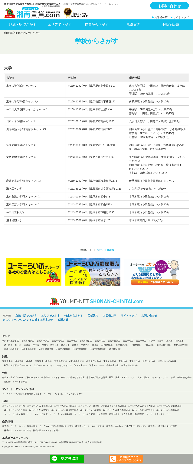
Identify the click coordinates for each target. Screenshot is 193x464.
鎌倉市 (161, 341)
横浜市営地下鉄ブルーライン (17, 365)
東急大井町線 (109, 361)
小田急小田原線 (76, 361)
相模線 (29, 361)
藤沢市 (169, 341)
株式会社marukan (114, 426)
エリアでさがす (59, 24)
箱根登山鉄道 (112, 365)
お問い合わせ (169, 6)
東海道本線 (7, 361)
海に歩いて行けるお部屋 (15, 381)
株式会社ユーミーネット (13, 426)
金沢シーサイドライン (44, 365)
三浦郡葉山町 (107, 345)
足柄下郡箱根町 (63, 349)
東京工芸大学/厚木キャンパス (23, 204)
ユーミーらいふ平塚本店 (13, 406)
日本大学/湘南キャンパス (21, 121)
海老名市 (65, 345)
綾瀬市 (95, 345)
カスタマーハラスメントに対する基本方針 (28, 319)
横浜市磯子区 (27, 341)
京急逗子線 (134, 361)
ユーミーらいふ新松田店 (167, 410)
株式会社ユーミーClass (38, 426)
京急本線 (123, 361)
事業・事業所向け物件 (181, 377)
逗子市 (18, 345)
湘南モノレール (96, 365)
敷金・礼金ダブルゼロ (12, 377)
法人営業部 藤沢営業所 (108, 414)
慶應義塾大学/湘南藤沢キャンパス (26, 129)
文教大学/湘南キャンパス (21, 156)
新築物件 (45, 377)
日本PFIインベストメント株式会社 (140, 426)
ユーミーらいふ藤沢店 (88, 406)
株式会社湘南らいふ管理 (62, 426)
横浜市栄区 (100, 341)
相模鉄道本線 (148, 361)
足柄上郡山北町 (28, 349)
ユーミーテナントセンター (158, 414)
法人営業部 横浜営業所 (132, 414)
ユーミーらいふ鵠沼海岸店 (169, 406)
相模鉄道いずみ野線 (167, 361)
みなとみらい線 (64, 365)
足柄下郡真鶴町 (80, 349)
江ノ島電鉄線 (80, 365)
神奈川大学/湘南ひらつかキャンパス (27, 109)
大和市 (45, 345)
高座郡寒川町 (122, 345)
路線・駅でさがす (22, 24)
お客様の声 (161, 17)
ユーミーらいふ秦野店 (90, 410)
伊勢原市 (54, 345)
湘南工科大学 (14, 188)
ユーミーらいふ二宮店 (84, 414)
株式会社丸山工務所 (168, 426)
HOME (7, 315)
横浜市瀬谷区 (86, 341)
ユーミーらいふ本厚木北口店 (116, 410)
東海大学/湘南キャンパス (21, 85)
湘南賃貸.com (12, 32)
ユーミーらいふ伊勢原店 (143, 410)
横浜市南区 (128, 341)
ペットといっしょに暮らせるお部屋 (68, 377)
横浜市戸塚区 (43, 341)
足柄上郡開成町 (45, 349)
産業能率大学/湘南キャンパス (23, 180)
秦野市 (27, 345)
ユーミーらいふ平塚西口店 (39, 406)
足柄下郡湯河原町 (98, 349)
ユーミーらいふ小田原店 (65, 406)
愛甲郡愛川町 (115, 349)
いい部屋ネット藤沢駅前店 (113, 406)
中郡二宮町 (149, 345)
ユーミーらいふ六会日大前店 (141, 406)
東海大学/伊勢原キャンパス (22, 101)
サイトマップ (181, 17)
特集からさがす (96, 24)
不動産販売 (170, 24)
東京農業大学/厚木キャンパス (23, 196)
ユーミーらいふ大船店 (14, 414)
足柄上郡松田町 (11, 349)
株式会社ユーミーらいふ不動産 (89, 426)
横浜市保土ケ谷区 (10, 341)
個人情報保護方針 (93, 442)
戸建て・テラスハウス (125, 377)
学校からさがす (32, 377)
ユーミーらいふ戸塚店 (37, 414)
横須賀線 (19, 361)
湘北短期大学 (14, 220)
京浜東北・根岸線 (43, 361)
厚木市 (36, 345)
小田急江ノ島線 (93, 361)
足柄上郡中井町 (164, 345)
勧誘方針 (63, 319)
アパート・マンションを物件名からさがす (22, 394)
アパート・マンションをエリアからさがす (63, 394)
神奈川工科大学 (15, 212)
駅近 (111, 377)
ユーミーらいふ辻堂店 (39, 410)
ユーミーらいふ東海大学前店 (64, 410)
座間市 (75, 345)
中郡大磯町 (136, 345)
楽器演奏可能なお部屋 (97, 377)
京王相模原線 (60, 361)
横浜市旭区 (72, 341)
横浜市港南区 (58, 341)
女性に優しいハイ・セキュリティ (153, 377)
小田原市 (179, 341)
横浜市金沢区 (114, 341)
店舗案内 (133, 24)
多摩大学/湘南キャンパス (21, 145)
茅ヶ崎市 (8, 345)
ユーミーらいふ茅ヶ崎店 (15, 410)
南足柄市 (85, 345)
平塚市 (152, 341)
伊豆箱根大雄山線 (129, 365)
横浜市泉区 (141, 341)
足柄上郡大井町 (181, 345)
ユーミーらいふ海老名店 (60, 414)
